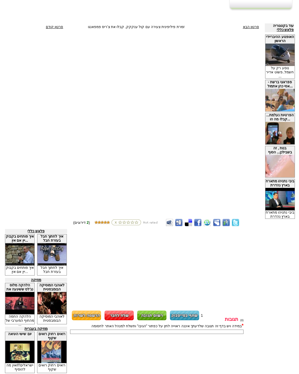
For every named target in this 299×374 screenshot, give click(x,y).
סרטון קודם (54, 27)
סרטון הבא (251, 27)
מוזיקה (36, 280)
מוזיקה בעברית (36, 329)
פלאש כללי (285, 30)
